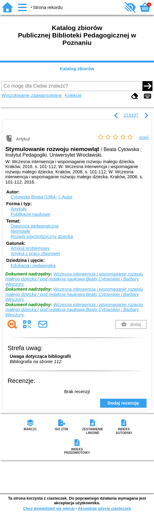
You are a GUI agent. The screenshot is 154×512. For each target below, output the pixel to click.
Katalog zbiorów (77, 68)
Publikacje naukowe (30, 214)
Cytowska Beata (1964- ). (42, 196)
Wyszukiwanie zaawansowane (32, 95)
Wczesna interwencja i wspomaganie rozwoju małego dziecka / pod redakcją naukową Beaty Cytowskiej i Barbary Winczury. (74, 279)
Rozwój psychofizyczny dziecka (42, 236)
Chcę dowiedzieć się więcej (48, 508)
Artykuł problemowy (30, 248)
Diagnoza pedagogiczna (34, 225)
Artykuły (18, 208)
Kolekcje (73, 95)
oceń (144, 137)
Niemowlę (20, 231)
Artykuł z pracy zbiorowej (35, 253)
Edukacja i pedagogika (33, 265)
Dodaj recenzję (123, 403)
